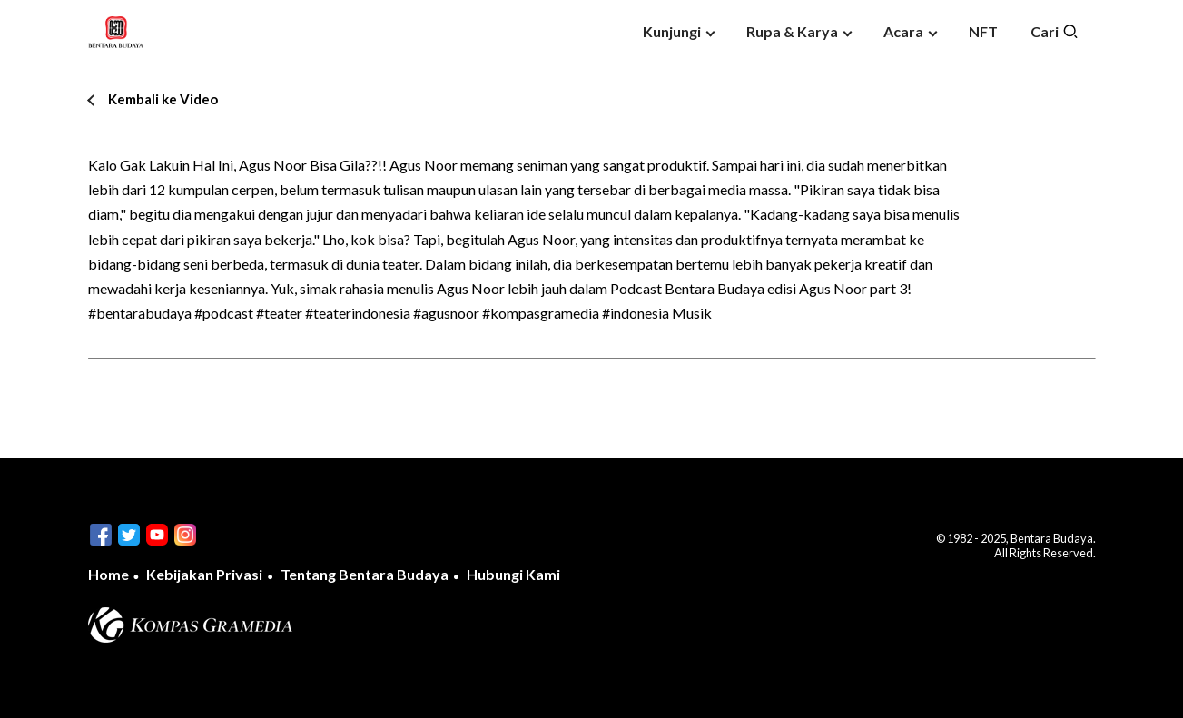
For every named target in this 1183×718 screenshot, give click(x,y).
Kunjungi (672, 31)
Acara (903, 31)
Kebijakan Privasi (204, 574)
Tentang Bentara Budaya (365, 574)
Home (108, 574)
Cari (1054, 31)
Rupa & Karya (792, 31)
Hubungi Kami (513, 574)
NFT (983, 31)
